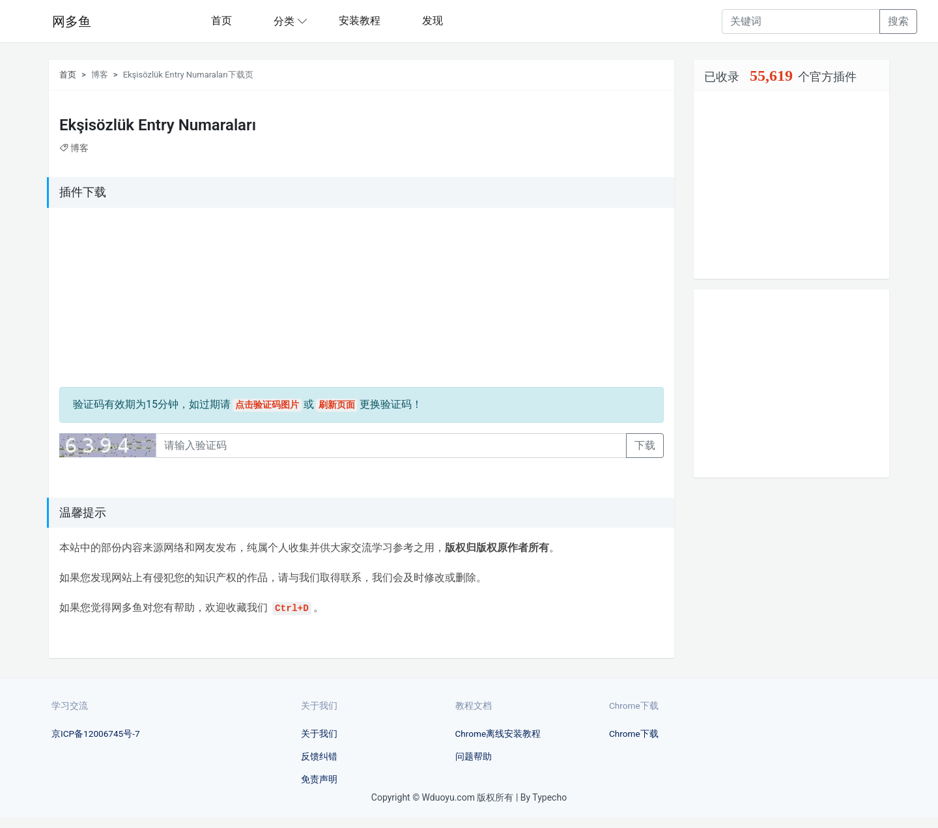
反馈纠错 (319, 756)
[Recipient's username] (801, 21)
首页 (221, 20)
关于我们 (319, 733)
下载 (644, 445)
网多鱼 (71, 21)
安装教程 (359, 20)
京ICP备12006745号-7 (95, 733)
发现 (432, 20)
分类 (284, 21)
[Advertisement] (140, 299)
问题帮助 (473, 756)
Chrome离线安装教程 (498, 733)
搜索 (898, 21)
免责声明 (319, 779)
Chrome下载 (634, 733)
